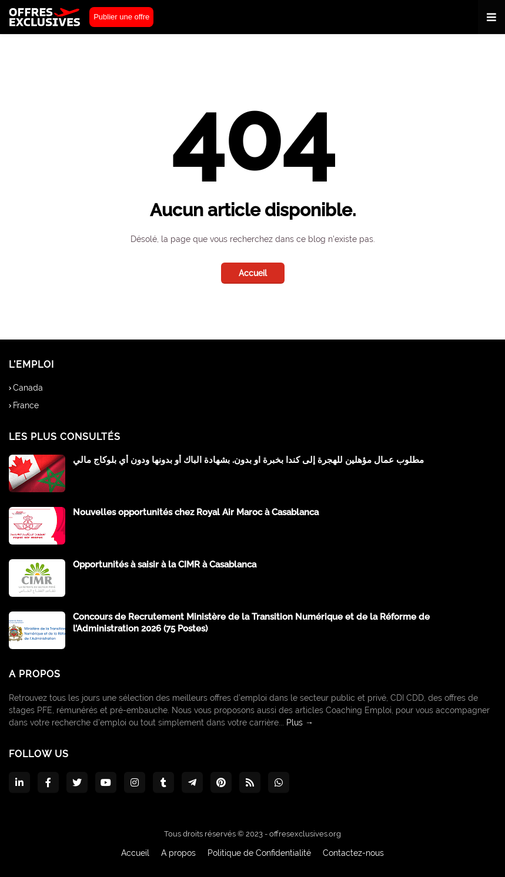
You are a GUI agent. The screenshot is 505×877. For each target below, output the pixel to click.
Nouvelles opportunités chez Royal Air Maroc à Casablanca (196, 512)
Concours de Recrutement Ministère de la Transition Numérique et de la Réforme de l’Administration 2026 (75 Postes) (251, 622)
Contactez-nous (353, 853)
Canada (28, 387)
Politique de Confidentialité (259, 853)
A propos (178, 853)
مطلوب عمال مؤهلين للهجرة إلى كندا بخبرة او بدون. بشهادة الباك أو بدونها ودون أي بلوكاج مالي (248, 460)
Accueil (253, 273)
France (26, 405)
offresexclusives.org (305, 833)
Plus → (299, 722)
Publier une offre (121, 16)
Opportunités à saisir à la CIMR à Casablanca (164, 564)
